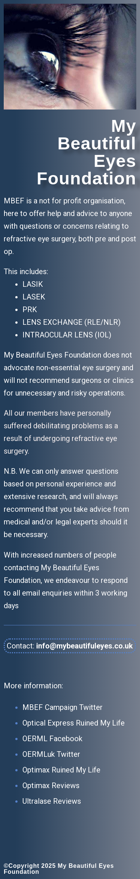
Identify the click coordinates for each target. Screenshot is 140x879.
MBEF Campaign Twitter (62, 707)
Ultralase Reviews (51, 801)
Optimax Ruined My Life (61, 769)
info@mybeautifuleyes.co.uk (84, 645)
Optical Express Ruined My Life (73, 722)
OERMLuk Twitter (51, 754)
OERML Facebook (52, 738)
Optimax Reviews (51, 785)
